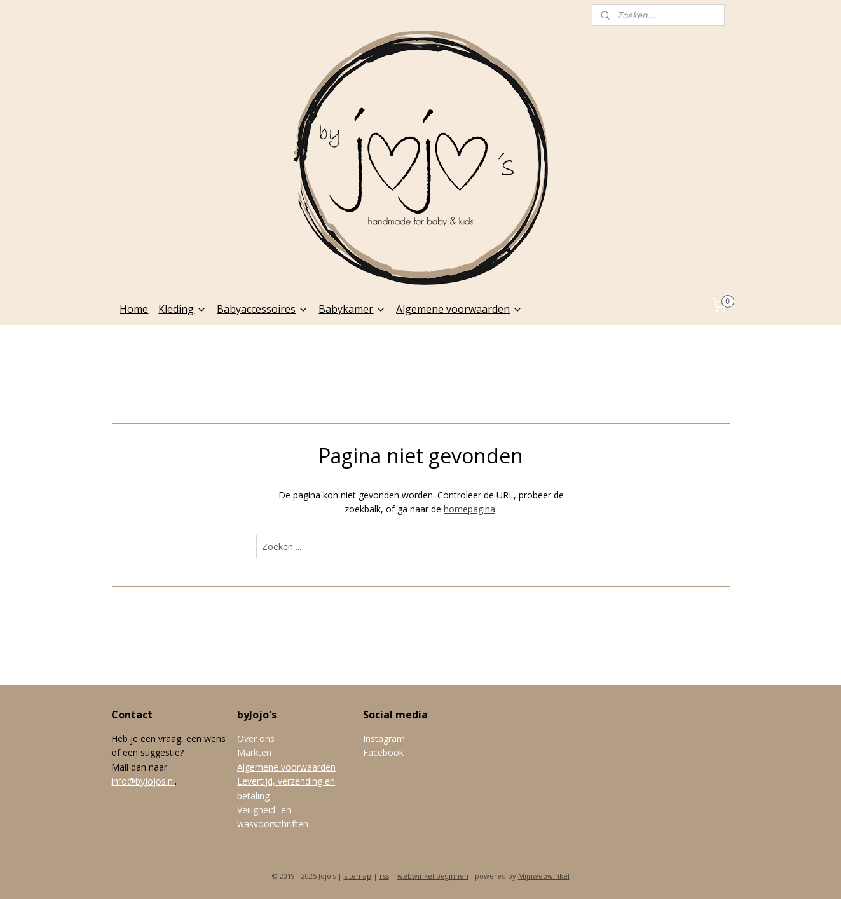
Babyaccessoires (262, 309)
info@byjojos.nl (143, 781)
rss (384, 876)
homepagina (469, 509)
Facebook (383, 752)
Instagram (384, 738)
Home (134, 309)
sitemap (357, 876)
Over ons (256, 738)
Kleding (182, 309)
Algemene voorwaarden (459, 309)
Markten (254, 752)
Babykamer (352, 309)
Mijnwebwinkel (544, 876)
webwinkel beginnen (432, 876)
